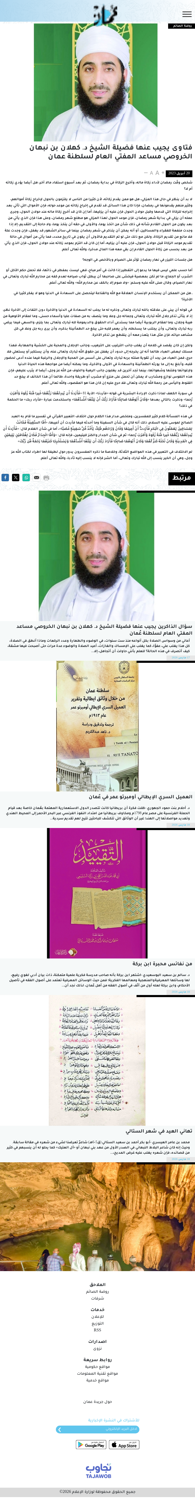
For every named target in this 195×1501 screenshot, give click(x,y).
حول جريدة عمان (97, 1402)
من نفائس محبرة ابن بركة (162, 964)
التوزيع (98, 1324)
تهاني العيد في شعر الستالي (159, 1131)
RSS (97, 1331)
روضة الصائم (97, 1292)
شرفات (97, 1299)
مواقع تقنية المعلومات (97, 1374)
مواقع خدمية (97, 1381)
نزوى (97, 1349)
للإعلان (97, 1317)
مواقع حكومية (97, 1367)
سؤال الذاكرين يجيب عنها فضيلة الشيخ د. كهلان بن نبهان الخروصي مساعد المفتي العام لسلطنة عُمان (104, 630)
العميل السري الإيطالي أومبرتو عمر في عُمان (140, 797)
